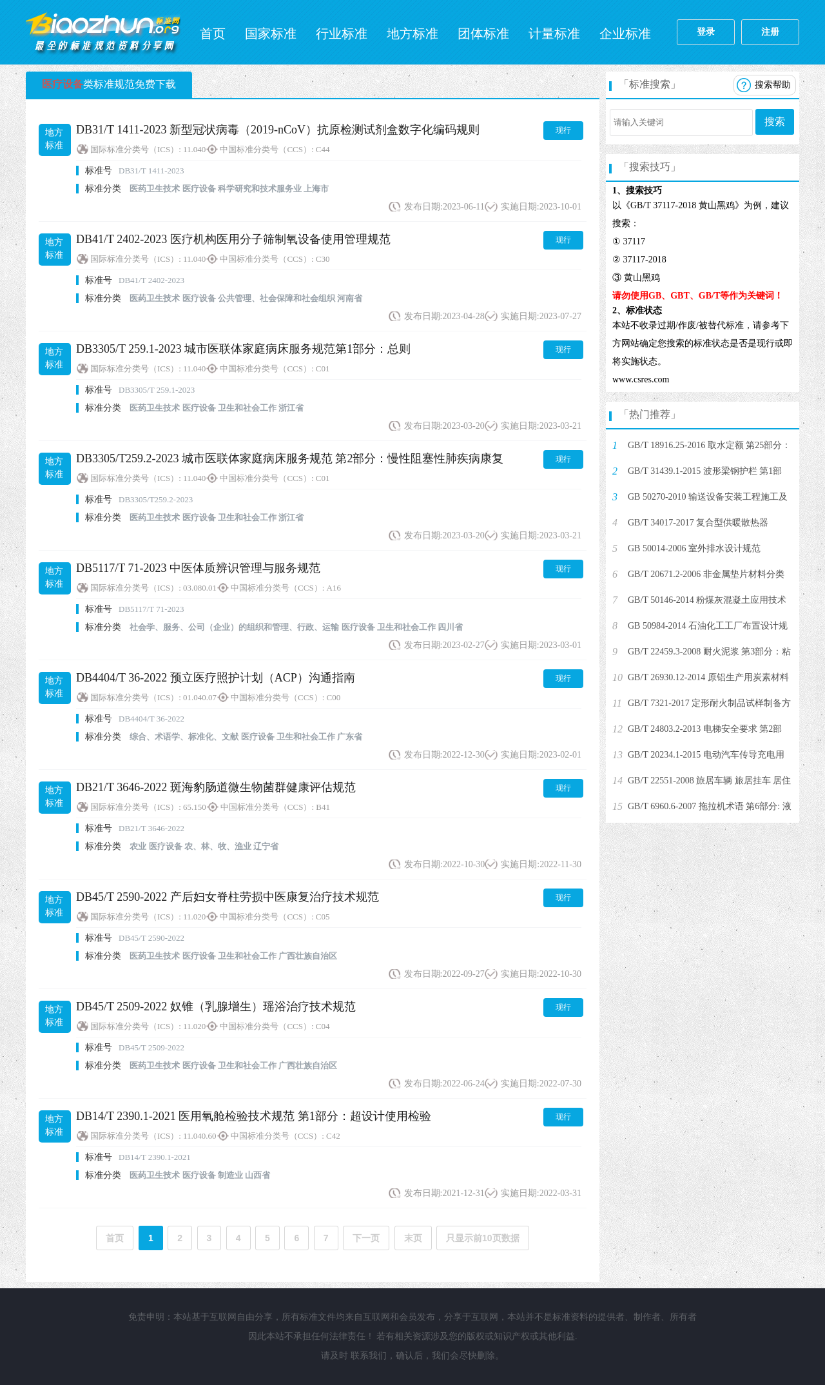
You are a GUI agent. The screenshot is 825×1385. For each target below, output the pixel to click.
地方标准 (412, 33)
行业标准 (341, 33)
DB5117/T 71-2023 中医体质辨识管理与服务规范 (198, 568)
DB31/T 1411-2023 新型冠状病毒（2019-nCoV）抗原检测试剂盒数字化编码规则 (278, 129)
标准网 (103, 32)
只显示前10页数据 (482, 1238)
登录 (706, 32)
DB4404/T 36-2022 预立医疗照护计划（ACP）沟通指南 (215, 677)
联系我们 (369, 1355)
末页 (413, 1238)
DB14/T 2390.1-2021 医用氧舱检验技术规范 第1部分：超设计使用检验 (253, 1116)
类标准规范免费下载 (109, 84)
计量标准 (554, 33)
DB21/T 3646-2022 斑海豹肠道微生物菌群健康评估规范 (216, 787)
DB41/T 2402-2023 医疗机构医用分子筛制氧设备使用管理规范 (233, 239)
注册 (770, 32)
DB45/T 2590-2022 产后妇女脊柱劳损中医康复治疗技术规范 (227, 896)
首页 (213, 33)
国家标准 (270, 33)
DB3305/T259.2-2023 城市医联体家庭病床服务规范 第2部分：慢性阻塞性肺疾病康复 (290, 458)
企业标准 (625, 33)
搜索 (774, 121)
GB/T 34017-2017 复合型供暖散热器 (698, 522)
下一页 (366, 1238)
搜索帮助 (773, 85)
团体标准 (483, 33)
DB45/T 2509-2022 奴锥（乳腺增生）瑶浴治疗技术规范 (216, 1006)
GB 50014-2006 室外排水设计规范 (694, 548)
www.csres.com (641, 379)
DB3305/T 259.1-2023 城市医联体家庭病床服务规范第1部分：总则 (243, 348)
